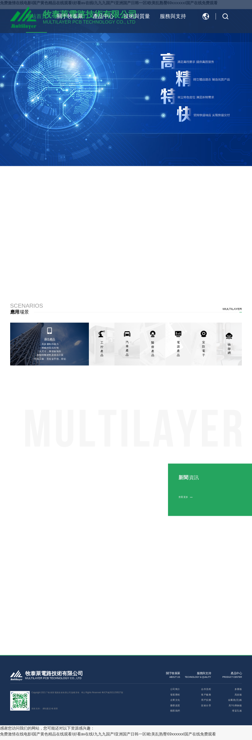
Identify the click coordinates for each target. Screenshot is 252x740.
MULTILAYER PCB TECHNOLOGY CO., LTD (53, 678)
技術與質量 (137, 16)
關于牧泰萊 (70, 16)
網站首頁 (36, 16)
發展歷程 (175, 694)
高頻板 (238, 694)
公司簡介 (175, 689)
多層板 (238, 689)
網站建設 (47, 708)
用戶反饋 (206, 699)
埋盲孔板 (237, 710)
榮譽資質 (175, 705)
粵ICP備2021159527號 (112, 692)
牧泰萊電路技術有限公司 (54, 673)
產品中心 (103, 16)
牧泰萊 (55, 708)
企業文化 (175, 699)
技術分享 (206, 705)
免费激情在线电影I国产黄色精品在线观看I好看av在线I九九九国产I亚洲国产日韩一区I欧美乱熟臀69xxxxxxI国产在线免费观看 (108, 734)
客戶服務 (206, 694)
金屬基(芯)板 (235, 699)
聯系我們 (175, 710)
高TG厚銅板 (235, 705)
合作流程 (206, 689)
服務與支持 (173, 16)
